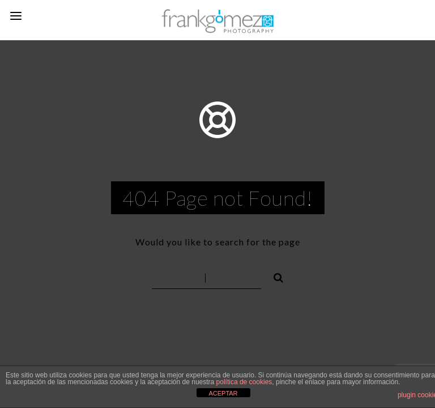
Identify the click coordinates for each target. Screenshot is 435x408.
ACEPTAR (222, 393)
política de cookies (244, 382)
